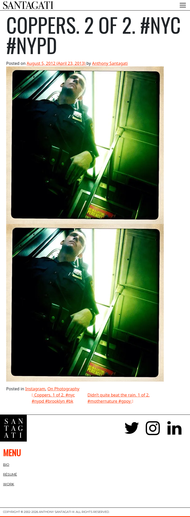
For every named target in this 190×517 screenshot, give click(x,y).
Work (8, 484)
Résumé (10, 474)
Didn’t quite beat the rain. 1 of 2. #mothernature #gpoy (119, 398)
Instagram (35, 389)
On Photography (63, 389)
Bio (6, 465)
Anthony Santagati (110, 63)
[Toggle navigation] (183, 5)
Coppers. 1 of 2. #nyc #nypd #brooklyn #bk (53, 398)
